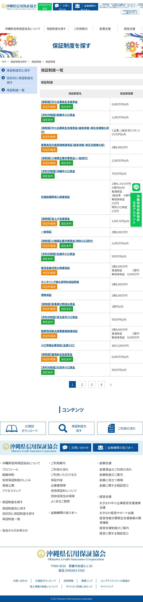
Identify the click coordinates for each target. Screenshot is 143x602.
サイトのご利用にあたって (79, 586)
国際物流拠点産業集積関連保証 (59, 331)
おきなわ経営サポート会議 (116, 512)
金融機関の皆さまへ (64, 512)
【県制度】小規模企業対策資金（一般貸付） (64, 158)
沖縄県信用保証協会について (22, 29)
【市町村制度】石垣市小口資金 (58, 367)
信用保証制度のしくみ (16, 480)
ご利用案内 (81, 29)
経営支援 (129, 29)
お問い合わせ (20, 580)
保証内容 (57, 480)
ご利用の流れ (59, 469)
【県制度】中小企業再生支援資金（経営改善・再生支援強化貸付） (75, 130)
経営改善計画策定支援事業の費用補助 (120, 520)
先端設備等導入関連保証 (55, 197)
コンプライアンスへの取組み (115, 580)
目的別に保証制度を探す (17, 80)
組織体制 (8, 474)
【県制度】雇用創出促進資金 (56, 354)
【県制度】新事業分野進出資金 (58, 304)
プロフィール (10, 469)
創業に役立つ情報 (111, 480)
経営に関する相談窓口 (113, 533)
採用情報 (69, 580)
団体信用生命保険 (63, 496)
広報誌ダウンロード (45, 580)
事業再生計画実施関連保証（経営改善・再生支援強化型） (73, 145)
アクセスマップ (11, 490)
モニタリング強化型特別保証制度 (60, 282)
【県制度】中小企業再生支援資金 (59, 102)
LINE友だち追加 (45, 6)
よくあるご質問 (60, 501)
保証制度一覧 (13, 90)
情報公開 (8, 485)
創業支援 (105, 29)
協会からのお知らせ (15, 530)
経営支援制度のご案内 (114, 528)
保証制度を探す (56, 29)
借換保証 (46, 295)
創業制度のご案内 (111, 474)
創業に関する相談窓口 (113, 485)
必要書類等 (58, 485)
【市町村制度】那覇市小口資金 (58, 115)
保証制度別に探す (15, 70)
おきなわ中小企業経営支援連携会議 (120, 505)
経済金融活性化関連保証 (55, 268)
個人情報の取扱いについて (44, 586)
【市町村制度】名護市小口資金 (58, 254)
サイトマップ (107, 586)
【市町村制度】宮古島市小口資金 (59, 317)
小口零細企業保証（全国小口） (58, 345)
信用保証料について (64, 490)
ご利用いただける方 (64, 474)
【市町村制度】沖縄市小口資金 (58, 171)
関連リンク (87, 580)
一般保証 (46, 232)
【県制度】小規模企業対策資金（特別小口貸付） (67, 241)
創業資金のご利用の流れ (115, 469)
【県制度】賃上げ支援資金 (55, 218)
